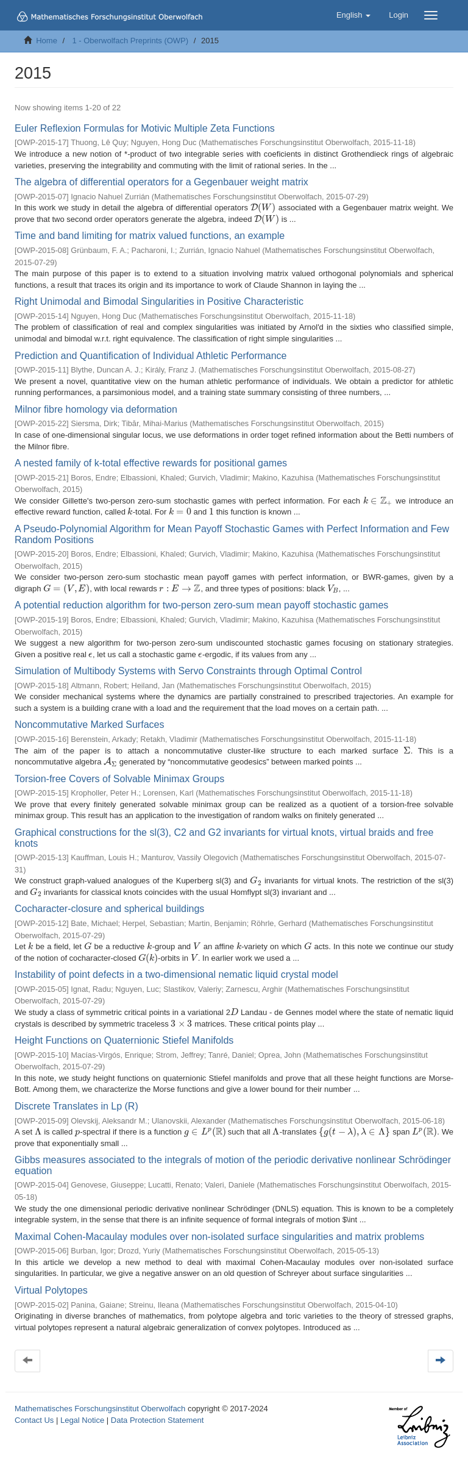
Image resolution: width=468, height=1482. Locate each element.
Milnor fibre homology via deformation (96, 409)
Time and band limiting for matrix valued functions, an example (150, 235)
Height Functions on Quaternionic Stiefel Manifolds (124, 1040)
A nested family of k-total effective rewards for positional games (151, 463)
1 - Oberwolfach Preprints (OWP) (130, 40)
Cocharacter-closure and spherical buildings (109, 908)
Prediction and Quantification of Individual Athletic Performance (150, 356)
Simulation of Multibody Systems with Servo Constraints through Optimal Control (188, 671)
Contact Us (34, 1420)
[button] (353, 15)
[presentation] (262, 207)
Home (46, 40)
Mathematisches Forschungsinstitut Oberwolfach (100, 1408)
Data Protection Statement (157, 1420)
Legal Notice (82, 1420)
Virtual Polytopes (51, 1290)
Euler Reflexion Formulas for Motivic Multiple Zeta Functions (145, 128)
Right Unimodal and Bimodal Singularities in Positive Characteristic (159, 301)
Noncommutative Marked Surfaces (89, 724)
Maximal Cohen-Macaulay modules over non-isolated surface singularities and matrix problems (219, 1236)
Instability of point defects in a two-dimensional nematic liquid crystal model (176, 974)
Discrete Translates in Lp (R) (76, 1106)
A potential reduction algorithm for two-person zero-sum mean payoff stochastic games (201, 605)
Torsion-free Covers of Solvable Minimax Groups (119, 779)
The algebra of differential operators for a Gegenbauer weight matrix (161, 182)
